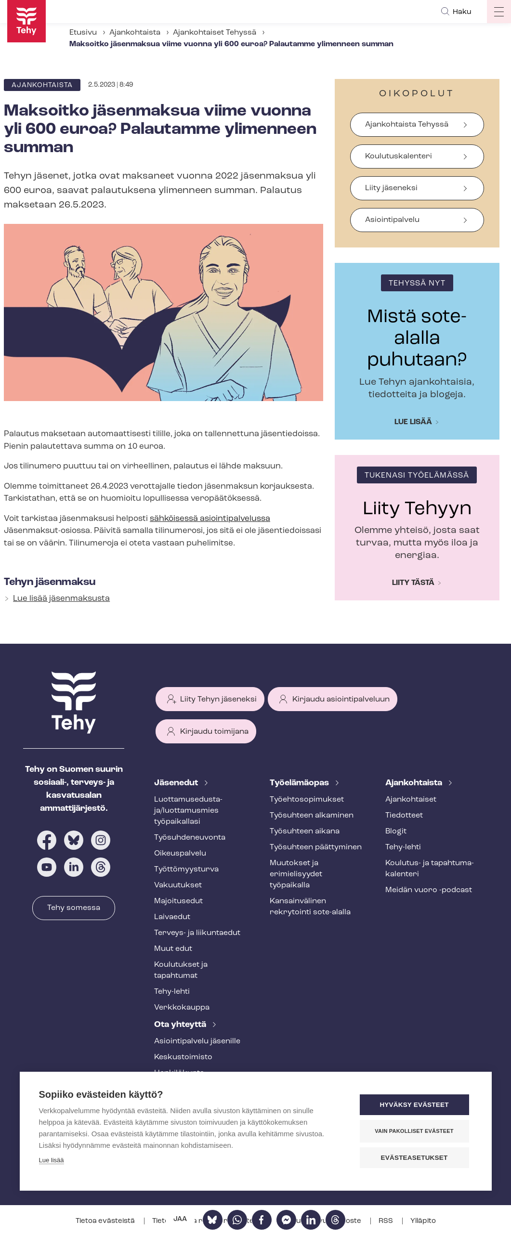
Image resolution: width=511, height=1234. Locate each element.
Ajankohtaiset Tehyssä (214, 33)
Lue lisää (413, 422)
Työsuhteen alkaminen (312, 815)
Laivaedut (172, 917)
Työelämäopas (300, 783)
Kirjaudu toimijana (214, 732)
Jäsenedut (177, 783)
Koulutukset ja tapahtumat (181, 970)
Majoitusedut (178, 901)
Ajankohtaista (134, 33)
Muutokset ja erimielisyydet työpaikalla (296, 874)
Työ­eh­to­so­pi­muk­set (307, 800)
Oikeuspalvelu (180, 853)
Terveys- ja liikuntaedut (197, 933)
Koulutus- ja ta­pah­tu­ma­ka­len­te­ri (429, 868)
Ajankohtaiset (410, 800)
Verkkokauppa (182, 1008)
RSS (386, 1221)
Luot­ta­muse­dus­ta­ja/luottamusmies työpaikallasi (188, 811)
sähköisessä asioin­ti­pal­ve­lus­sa (210, 519)
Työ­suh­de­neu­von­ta (189, 838)
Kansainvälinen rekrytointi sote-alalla (310, 906)
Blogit (395, 831)
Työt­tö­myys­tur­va (186, 869)
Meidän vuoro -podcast (428, 890)
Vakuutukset (178, 885)
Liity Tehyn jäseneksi (218, 699)
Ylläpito (423, 1221)
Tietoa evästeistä (106, 1221)
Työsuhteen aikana (305, 831)
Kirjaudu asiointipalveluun (341, 699)
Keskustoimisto (183, 1057)
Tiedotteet (404, 815)
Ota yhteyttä (181, 1024)
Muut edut (173, 949)
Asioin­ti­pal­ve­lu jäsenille (197, 1041)
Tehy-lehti (172, 992)
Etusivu (83, 33)
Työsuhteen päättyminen (316, 847)
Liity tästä (413, 583)
